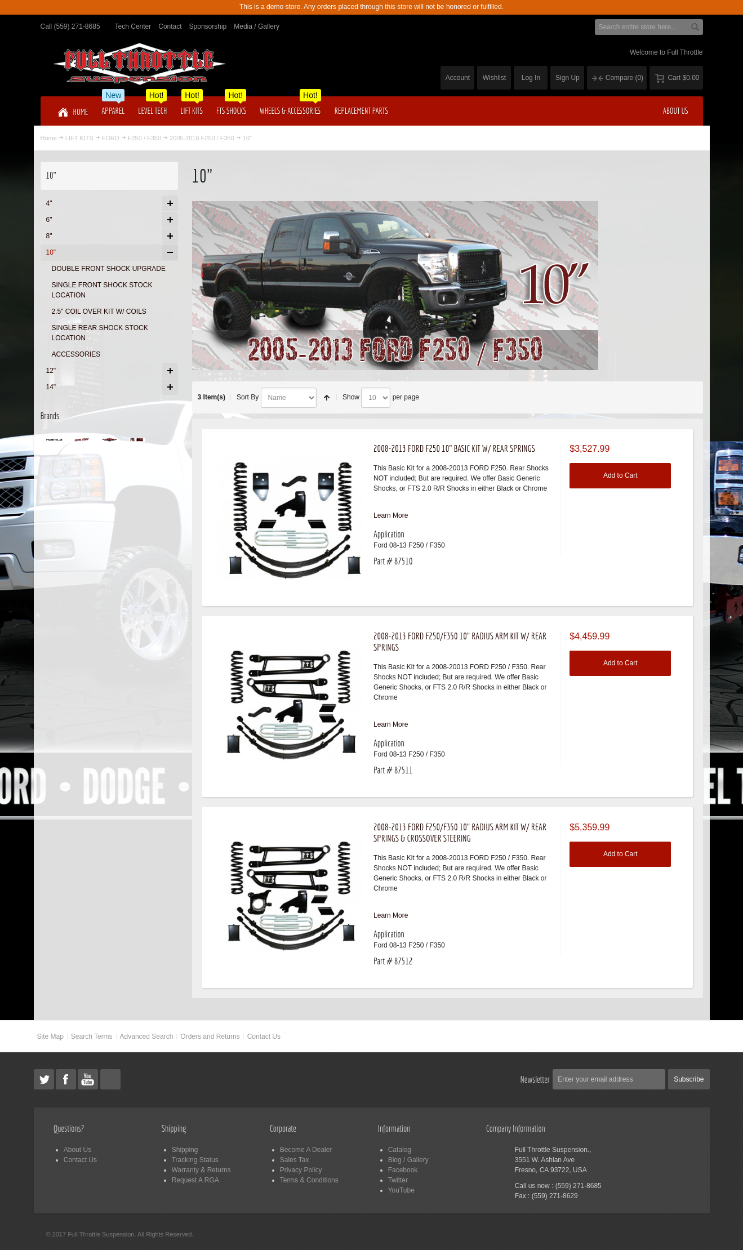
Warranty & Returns (201, 1170)
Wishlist (494, 78)
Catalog (399, 1150)
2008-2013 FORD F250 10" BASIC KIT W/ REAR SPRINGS (454, 448)
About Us (77, 1150)
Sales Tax (294, 1160)
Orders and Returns (209, 1036)
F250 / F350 (144, 138)
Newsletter (535, 1079)
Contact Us (264, 1036)
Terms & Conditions (309, 1180)
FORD (110, 138)
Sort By (248, 397)
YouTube (401, 1190)
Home (49, 138)
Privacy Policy (301, 1170)
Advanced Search (146, 1036)
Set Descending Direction (326, 397)
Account (458, 78)
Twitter (398, 1180)
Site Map (50, 1036)
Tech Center (133, 26)
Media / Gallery (256, 26)
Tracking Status (195, 1160)
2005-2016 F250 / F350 (202, 138)
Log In (531, 78)
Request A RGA (195, 1180)
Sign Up (567, 78)
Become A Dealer (306, 1150)
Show (350, 397)
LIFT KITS (79, 138)
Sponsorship (208, 26)
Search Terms (92, 1036)
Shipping (185, 1150)
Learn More (390, 515)
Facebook (403, 1170)
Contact (169, 26)
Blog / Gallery (408, 1160)
